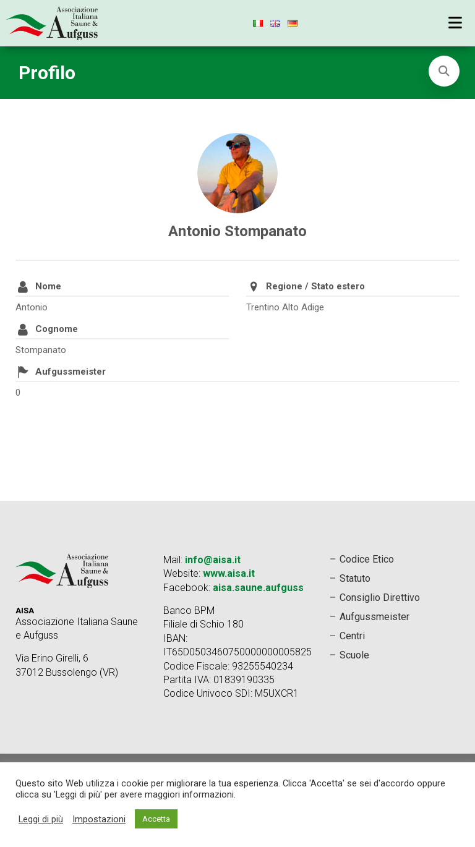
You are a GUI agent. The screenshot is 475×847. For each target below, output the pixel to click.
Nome (48, 286)
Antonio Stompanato (237, 231)
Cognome (56, 328)
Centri (352, 636)
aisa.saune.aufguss (258, 588)
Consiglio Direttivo (380, 597)
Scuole (354, 655)
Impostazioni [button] (99, 819)
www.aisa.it (229, 573)
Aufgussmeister (70, 371)
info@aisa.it (213, 560)
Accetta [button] (156, 819)
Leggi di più (41, 819)
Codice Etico (367, 559)
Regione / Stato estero (315, 286)
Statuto (355, 578)
